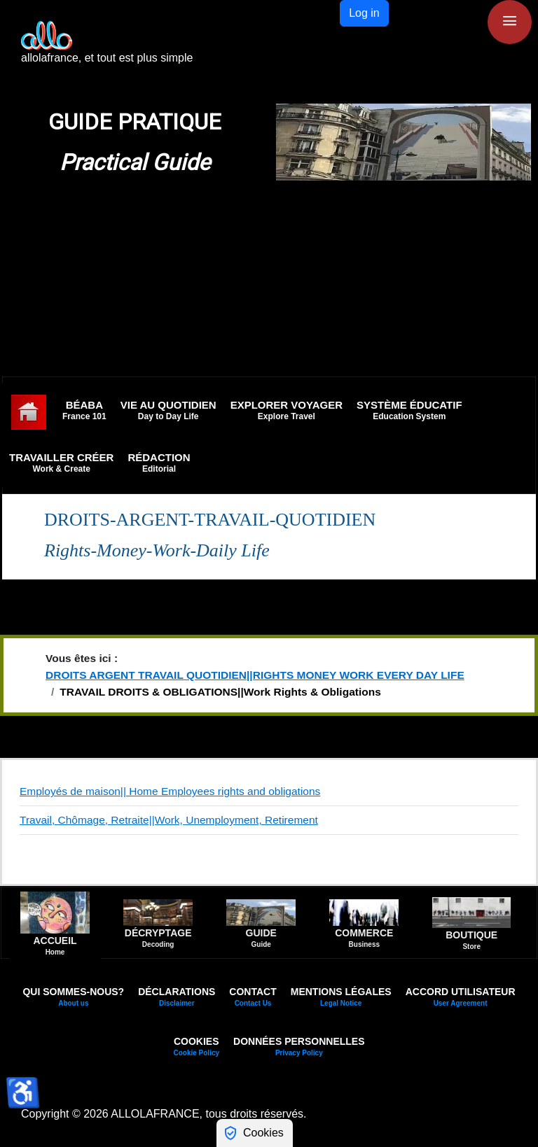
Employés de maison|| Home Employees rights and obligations (170, 791)
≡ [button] (510, 20)
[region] (269, 142)
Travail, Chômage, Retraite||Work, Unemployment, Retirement (169, 820)
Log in (364, 13)
